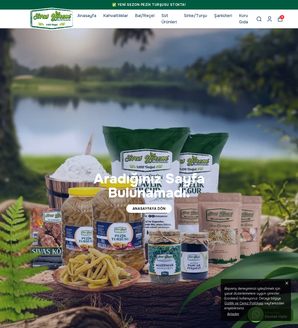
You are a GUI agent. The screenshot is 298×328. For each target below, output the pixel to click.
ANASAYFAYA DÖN (149, 209)
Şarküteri (223, 15)
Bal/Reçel (144, 15)
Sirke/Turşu (195, 15)
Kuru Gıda (243, 19)
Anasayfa (86, 15)
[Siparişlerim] (270, 19)
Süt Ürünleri (169, 19)
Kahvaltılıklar (115, 15)
